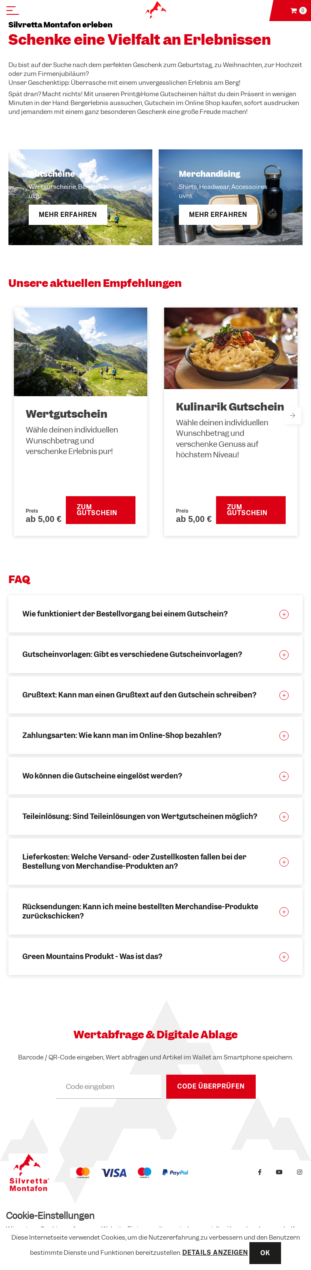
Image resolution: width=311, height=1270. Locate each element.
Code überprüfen (211, 1086)
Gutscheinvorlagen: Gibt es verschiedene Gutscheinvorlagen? (132, 654)
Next (292, 415)
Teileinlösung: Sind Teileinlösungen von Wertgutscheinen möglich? (139, 816)
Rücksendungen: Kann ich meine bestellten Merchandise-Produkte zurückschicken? (140, 911)
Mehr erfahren (68, 215)
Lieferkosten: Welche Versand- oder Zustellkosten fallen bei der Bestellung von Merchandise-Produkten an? (134, 861)
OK (265, 1253)
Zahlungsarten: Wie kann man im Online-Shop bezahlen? (121, 735)
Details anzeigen (215, 1252)
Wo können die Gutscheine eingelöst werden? (102, 776)
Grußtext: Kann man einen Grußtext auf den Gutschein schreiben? (139, 695)
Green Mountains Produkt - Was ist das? (92, 956)
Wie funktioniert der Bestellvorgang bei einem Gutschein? (124, 614)
